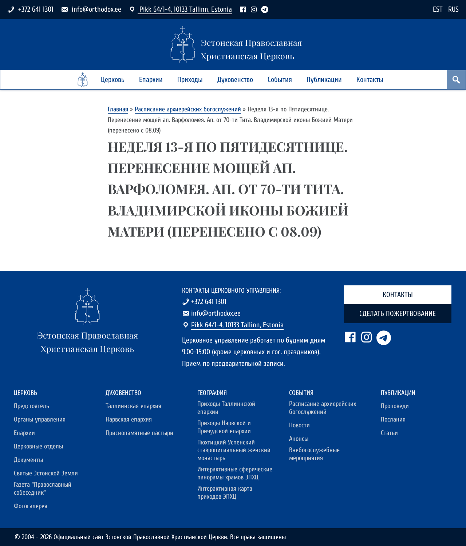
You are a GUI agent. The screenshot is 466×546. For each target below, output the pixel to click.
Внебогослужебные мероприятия (314, 454)
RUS (453, 9)
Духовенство (235, 79)
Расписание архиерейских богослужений (188, 109)
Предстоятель (31, 406)
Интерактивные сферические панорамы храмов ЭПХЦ (234, 473)
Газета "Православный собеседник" (42, 488)
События (280, 79)
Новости (299, 425)
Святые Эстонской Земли (46, 473)
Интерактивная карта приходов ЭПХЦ (224, 492)
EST (438, 9)
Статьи (389, 433)
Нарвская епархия (129, 419)
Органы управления (40, 419)
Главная (118, 109)
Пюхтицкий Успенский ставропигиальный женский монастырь (233, 450)
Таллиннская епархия (133, 406)
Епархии (151, 79)
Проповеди (395, 406)
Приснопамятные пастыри (139, 433)
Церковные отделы (38, 446)
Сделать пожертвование (397, 313)
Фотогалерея (30, 506)
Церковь (113, 79)
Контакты (369, 79)
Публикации (324, 79)
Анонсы (298, 439)
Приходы (190, 79)
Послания (393, 419)
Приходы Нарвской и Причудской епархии (224, 427)
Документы (28, 460)
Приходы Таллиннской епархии (226, 408)
